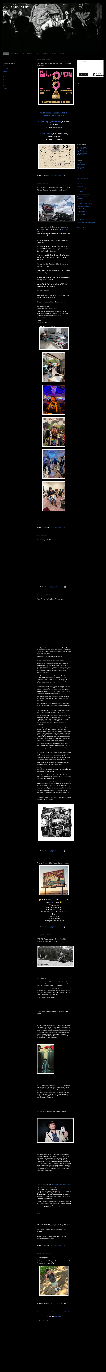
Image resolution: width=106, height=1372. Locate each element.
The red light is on (44, 1257)
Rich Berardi (80, 165)
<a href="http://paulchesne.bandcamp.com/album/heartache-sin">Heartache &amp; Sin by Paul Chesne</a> (88, 122)
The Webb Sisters (81, 201)
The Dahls (79, 183)
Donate (38, 1213)
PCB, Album (80, 150)
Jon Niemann (80, 180)
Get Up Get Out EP (82, 151)
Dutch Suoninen (81, 167)
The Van (79, 168)
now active (63, 1191)
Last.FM (5, 88)
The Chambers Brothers (83, 206)
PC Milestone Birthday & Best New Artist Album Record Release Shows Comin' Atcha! (53, 190)
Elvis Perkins (80, 191)
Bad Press (53, 53)
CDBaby (5, 80)
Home (6, 53)
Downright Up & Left (82, 149)
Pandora (5, 82)
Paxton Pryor (80, 216)
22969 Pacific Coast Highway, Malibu (61, 1184)
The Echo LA (46, 133)
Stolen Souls (45, 53)
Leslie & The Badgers (82, 188)
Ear (23, 53)
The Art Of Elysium (82, 208)
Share (78, 234)
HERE (42, 231)
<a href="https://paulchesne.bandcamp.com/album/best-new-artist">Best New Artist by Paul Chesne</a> (52, 563)
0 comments (58, 175)
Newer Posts (40, 1312)
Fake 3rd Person (15, 53)
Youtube (5, 85)
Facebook (5, 68)
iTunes (4, 77)
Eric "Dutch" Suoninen (82, 178)
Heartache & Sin (81, 147)
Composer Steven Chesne (83, 194)
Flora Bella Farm (81, 214)
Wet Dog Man (80, 154)
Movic (36, 53)
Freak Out (29, 53)
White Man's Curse (82, 153)
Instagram (5, 71)
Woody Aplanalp (81, 227)
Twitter (4, 74)
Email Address (83, 68)
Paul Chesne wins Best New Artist (50, 599)
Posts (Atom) (57, 1316)
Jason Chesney (80, 163)
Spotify (5, 65)
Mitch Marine (80, 219)
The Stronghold (81, 211)
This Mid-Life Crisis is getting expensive (53, 863)
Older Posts (67, 1312)
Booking (62, 53)
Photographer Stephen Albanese (85, 203)
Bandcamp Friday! (44, 539)
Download (65, 229)
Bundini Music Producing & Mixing (86, 222)
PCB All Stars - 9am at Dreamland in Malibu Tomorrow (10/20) (51, 940)
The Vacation (80, 186)
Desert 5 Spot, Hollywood (49, 121)
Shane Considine (81, 164)
